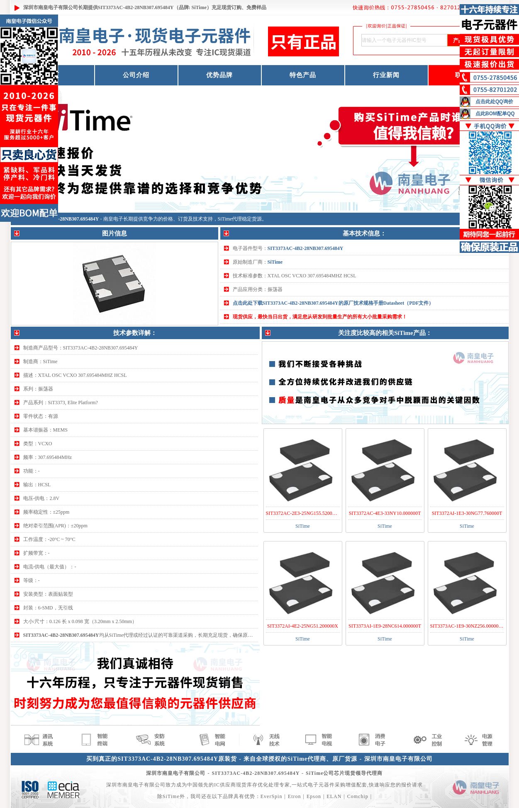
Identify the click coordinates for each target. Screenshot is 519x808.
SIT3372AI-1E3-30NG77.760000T (467, 513)
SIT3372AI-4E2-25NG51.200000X (302, 626)
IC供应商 (225, 785)
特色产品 (303, 75)
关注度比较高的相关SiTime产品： (385, 333)
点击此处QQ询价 (494, 101)
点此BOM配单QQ (495, 113)
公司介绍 (136, 75)
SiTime (275, 262)
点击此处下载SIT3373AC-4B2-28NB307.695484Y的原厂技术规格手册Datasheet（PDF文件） (333, 303)
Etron (294, 796)
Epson (314, 796)
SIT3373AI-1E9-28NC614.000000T (384, 626)
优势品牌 (219, 75)
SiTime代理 (230, 219)
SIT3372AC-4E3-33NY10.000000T (385, 513)
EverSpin (272, 796)
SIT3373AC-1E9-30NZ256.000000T (467, 626)
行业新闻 (386, 75)
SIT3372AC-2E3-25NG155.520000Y (303, 513)
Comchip (357, 796)
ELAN (334, 796)
